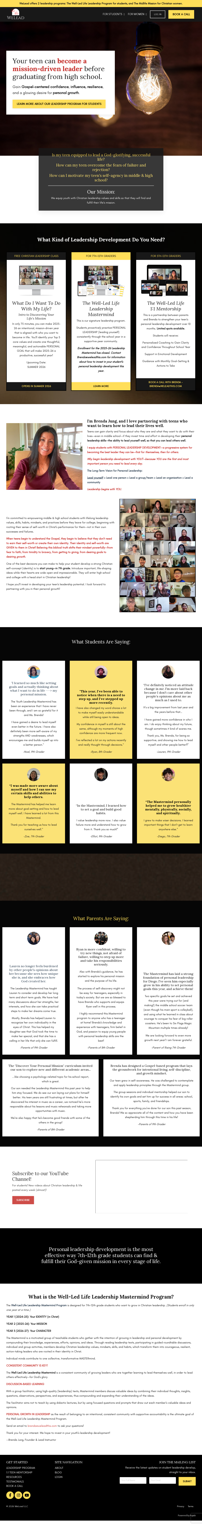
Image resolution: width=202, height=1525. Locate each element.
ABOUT (59, 1472)
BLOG (58, 1477)
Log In (157, 14)
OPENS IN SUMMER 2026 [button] (36, 386)
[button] (187, 1485)
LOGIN (59, 1481)
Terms (190, 1510)
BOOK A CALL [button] (181, 14)
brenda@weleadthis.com (42, 1430)
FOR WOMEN (137, 14)
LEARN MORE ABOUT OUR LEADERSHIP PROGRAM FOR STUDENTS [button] (59, 103)
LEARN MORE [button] (101, 386)
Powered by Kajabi (187, 1520)
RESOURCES (14, 1481)
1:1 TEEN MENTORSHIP (19, 1477)
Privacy (180, 1510)
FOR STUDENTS (113, 14)
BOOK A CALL (14, 1490)
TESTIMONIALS (15, 1486)
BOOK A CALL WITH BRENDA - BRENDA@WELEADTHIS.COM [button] (166, 384)
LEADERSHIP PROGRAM (20, 1472)
